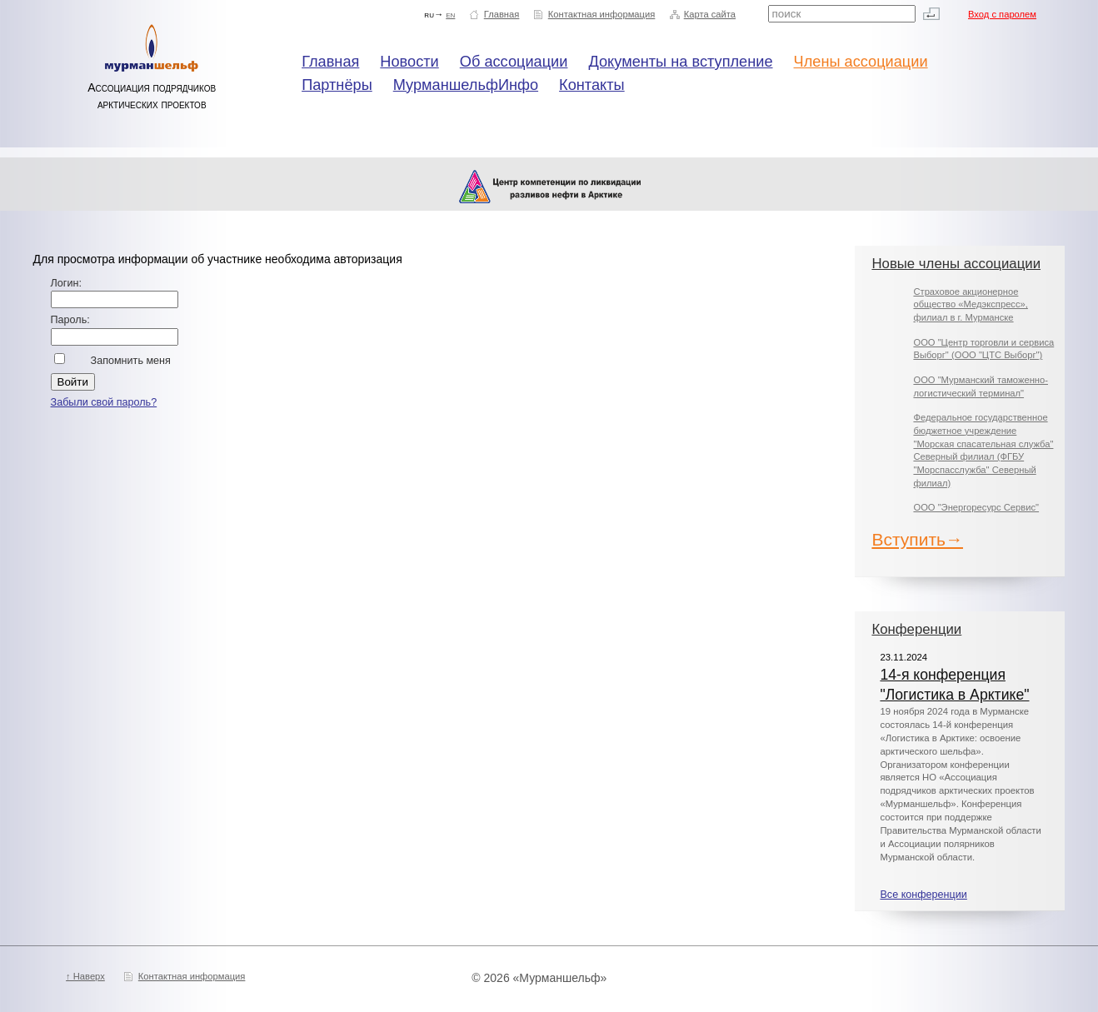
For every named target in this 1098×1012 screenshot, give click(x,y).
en (450, 14)
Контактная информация (602, 14)
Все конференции (923, 894)
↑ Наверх (85, 976)
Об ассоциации (514, 61)
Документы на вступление (680, 61)
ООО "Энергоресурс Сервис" (976, 507)
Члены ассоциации (861, 61)
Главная (502, 14)
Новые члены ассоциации (956, 264)
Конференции (916, 629)
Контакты (592, 85)
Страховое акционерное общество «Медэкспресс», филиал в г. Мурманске (970, 304)
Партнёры (337, 85)
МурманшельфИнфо (465, 85)
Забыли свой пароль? (104, 402)
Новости (409, 61)
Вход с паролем (1002, 14)
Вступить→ (917, 539)
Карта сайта (710, 14)
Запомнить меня (131, 360)
